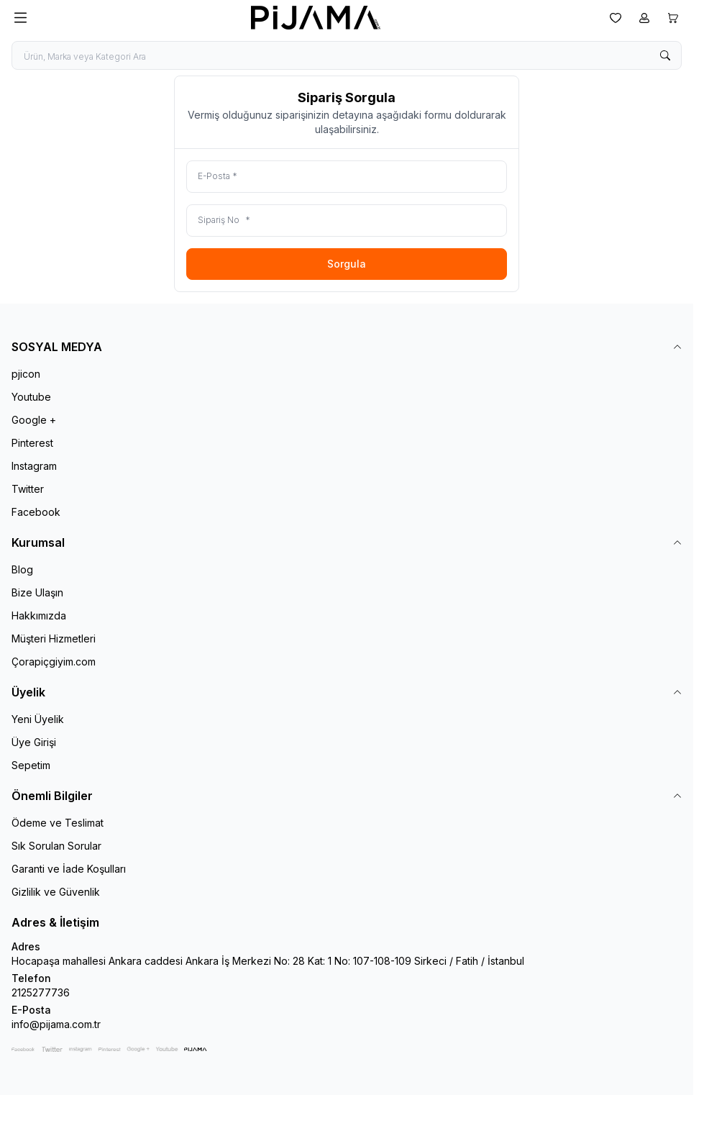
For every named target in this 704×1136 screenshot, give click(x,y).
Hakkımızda (39, 615)
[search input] (347, 55)
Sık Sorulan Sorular (56, 846)
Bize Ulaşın (37, 592)
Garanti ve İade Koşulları (69, 869)
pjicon (26, 374)
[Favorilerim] (615, 18)
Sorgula (346, 264)
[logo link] (315, 17)
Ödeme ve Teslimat (58, 823)
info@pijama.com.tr (56, 1024)
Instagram (34, 466)
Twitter (28, 489)
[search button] (665, 55)
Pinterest (32, 443)
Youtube (31, 397)
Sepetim (31, 765)
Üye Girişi (34, 742)
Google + (34, 420)
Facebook (36, 512)
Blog (22, 569)
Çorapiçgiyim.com (54, 661)
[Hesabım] (644, 18)
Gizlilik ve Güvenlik (56, 892)
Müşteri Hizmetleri (54, 638)
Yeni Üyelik (38, 719)
